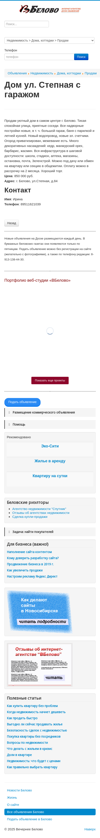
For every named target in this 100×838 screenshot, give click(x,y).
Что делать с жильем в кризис (29, 749)
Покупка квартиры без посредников (34, 736)
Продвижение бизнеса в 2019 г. (30, 564)
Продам (91, 73)
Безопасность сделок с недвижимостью (37, 730)
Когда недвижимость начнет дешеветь (36, 712)
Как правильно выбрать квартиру (32, 767)
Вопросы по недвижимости (27, 742)
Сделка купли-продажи (29, 517)
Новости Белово (19, 790)
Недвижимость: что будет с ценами (33, 761)
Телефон (11, 50)
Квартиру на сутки (50, 476)
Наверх (90, 829)
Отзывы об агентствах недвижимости (40, 513)
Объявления (17, 73)
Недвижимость (41, 73)
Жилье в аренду (50, 461)
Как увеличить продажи (25, 570)
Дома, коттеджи (69, 73)
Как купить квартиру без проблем (32, 706)
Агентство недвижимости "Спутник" (39, 509)
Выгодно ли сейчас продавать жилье (34, 724)
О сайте (13, 805)
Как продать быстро (22, 718)
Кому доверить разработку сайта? (33, 558)
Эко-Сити (50, 446)
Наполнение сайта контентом (29, 552)
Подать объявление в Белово (29, 819)
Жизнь (12, 797)
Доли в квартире (19, 755)
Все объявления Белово (25, 812)
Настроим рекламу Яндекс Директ (32, 576)
